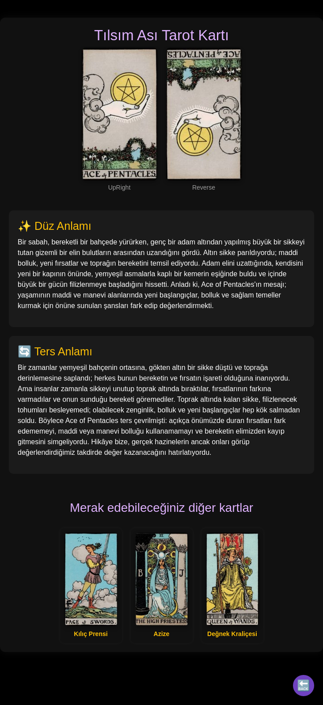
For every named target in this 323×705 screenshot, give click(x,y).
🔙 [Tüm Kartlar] (303, 685)
